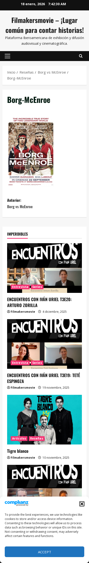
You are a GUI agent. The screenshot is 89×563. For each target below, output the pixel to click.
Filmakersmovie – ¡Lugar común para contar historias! (44, 25)
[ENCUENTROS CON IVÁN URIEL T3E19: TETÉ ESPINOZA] (44, 344)
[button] (82, 503)
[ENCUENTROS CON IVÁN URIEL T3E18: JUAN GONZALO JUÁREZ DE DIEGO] (44, 490)
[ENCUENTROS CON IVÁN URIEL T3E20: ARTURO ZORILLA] (44, 268)
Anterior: (44, 203)
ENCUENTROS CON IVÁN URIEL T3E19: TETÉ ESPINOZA (43, 378)
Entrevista (20, 287)
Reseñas (36, 438)
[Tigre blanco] (44, 419)
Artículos (19, 438)
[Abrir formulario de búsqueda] (81, 56)
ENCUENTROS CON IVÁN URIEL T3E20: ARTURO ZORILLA (39, 302)
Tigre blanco (17, 451)
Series (37, 287)
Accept (44, 552)
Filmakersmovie (23, 312)
